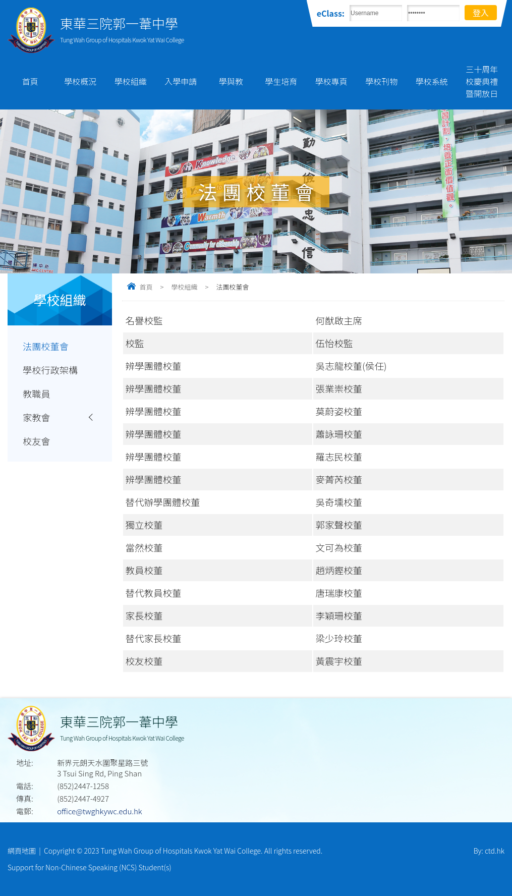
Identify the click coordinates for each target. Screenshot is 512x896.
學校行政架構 (51, 370)
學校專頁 (331, 81)
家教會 (37, 418)
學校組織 (131, 81)
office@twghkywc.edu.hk (99, 811)
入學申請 (180, 81)
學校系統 (432, 81)
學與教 (231, 81)
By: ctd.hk (489, 851)
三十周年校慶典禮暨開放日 (482, 81)
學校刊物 (381, 81)
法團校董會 (46, 346)
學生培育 (281, 81)
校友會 (37, 443)
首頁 (30, 81)
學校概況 (80, 81)
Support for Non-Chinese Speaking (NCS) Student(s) (90, 867)
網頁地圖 (22, 851)
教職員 (37, 394)
